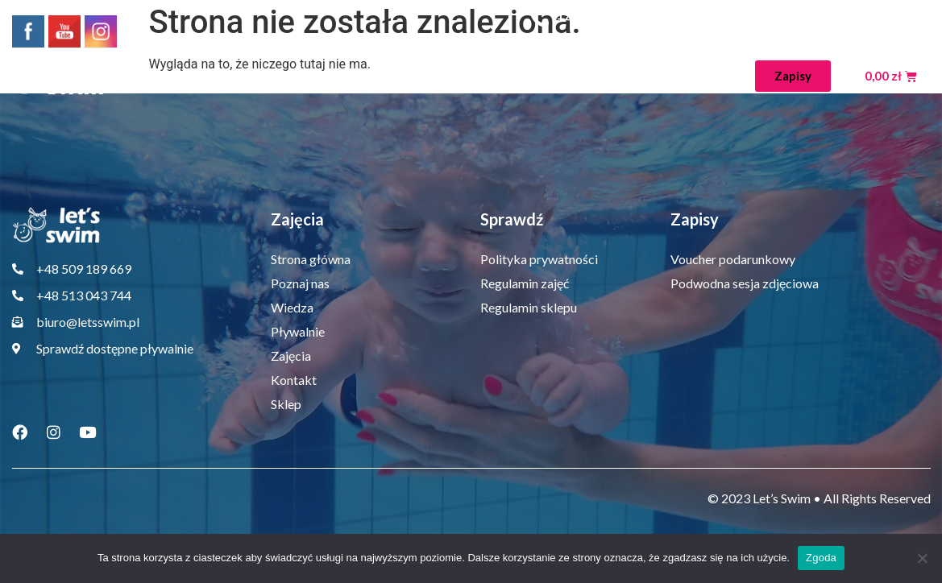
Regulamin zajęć (524, 283)
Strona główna (187, 76)
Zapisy (694, 219)
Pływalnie (483, 76)
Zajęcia (574, 76)
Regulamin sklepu (528, 307)
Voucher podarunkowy (732, 259)
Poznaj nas (295, 76)
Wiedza (390, 76)
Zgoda (821, 558)
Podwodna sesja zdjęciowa (744, 283)
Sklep (718, 76)
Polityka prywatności (539, 259)
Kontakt (653, 76)
